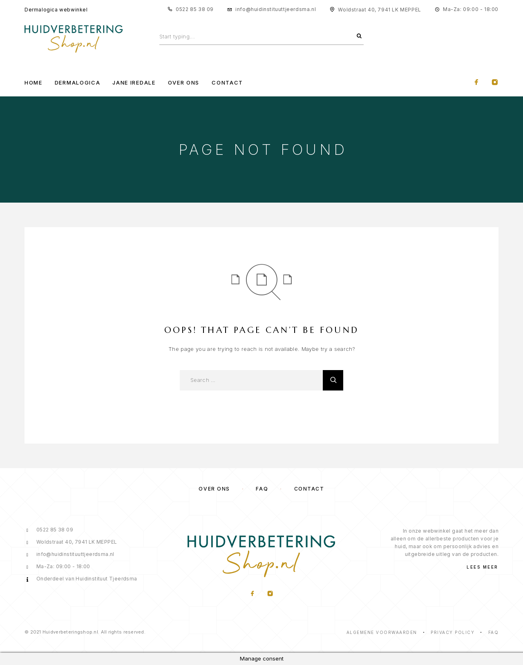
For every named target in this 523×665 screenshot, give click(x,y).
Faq (493, 632)
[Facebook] (476, 83)
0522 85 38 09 (195, 9)
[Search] (359, 36)
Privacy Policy (452, 632)
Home (33, 83)
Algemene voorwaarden (381, 632)
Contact (227, 83)
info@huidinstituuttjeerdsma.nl (275, 9)
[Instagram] (494, 83)
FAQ (262, 489)
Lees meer (482, 567)
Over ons (214, 489)
